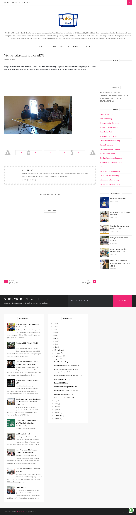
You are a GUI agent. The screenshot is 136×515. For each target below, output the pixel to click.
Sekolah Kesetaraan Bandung (111, 158)
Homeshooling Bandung (109, 127)
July (56, 401)
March (57, 413)
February (58, 416)
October (57, 353)
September (58, 356)
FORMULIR (89, 47)
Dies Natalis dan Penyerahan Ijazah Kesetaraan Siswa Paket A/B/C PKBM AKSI (28, 401)
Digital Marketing (106, 114)
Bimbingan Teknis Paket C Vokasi (66, 390)
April (56, 410)
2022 (54, 332)
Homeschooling (106, 119)
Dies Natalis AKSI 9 (22, 487)
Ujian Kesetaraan (106, 167)
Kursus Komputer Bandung (110, 149)
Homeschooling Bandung (109, 123)
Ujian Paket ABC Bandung (109, 180)
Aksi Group (27, 170)
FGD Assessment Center (63, 379)
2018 (54, 344)
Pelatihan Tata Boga (61, 362)
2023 (54, 329)
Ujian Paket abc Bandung (109, 176)
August (57, 359)
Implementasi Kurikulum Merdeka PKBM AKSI (118, 250)
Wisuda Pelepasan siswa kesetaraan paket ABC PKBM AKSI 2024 (120, 263)
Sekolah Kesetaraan (107, 154)
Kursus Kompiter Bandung (110, 141)
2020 (54, 338)
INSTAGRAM (64, 47)
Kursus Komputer (106, 145)
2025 (54, 323)
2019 (54, 341)
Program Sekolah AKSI (22, 2)
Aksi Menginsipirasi (23, 434)
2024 (54, 326)
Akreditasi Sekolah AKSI (118, 198)
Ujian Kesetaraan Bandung (110, 171)
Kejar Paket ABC (106, 132)
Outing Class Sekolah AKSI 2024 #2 (119, 239)
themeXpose (21, 511)
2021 (54, 335)
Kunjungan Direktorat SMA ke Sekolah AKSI (120, 213)
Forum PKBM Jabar (61, 383)
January (57, 419)
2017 (54, 347)
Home (6, 2)
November (58, 350)
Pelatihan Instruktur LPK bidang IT (66, 366)
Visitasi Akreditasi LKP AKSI (64, 398)
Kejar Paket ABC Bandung (109, 136)
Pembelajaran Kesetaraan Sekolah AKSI (68, 376)
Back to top (126, 512)
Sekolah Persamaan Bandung (111, 162)
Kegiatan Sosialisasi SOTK (63, 394)
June (56, 404)
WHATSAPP (77, 47)
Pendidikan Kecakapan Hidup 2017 (66, 387)
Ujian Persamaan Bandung (110, 184)
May (56, 407)
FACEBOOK (52, 47)
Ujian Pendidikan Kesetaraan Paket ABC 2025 (120, 227)
